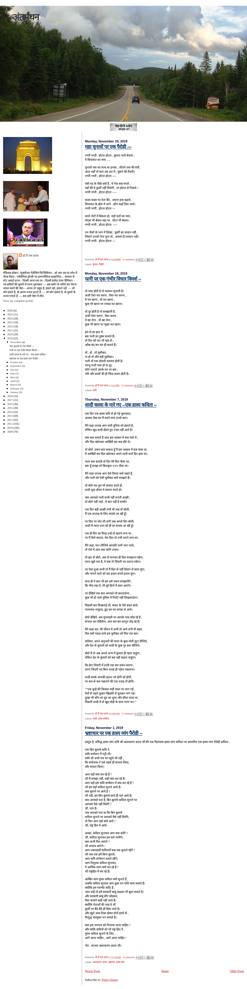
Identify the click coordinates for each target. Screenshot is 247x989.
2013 (10, 415)
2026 (10, 310)
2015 (10, 407)
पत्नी (94, 390)
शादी (95, 718)
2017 (10, 400)
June (13, 373)
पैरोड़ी (101, 264)
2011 (10, 423)
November (16, 342)
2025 (10, 314)
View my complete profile (18, 300)
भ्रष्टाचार (111, 962)
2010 (10, 427)
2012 (10, 419)
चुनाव (95, 264)
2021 (10, 330)
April (13, 381)
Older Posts (237, 971)
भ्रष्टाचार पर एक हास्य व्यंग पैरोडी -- (113, 733)
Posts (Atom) (110, 979)
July (12, 369)
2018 (10, 396)
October (14, 362)
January (14, 392)
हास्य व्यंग (120, 962)
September (16, 365)
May (13, 377)
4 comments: (127, 385)
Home (165, 971)
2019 (10, 338)
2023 (10, 322)
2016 (10, 404)
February (15, 388)
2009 (10, 431)
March (14, 384)
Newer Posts (92, 971)
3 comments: (128, 713)
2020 (10, 334)
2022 (10, 326)
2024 (10, 318)
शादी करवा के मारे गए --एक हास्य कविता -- (120, 405)
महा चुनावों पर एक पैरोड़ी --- (108, 146)
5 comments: (129, 259)
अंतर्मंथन (25, 17)
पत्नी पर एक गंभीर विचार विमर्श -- (113, 279)
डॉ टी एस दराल (30, 255)
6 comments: (129, 957)
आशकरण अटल (100, 962)
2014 (10, 412)
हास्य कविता (103, 718)
